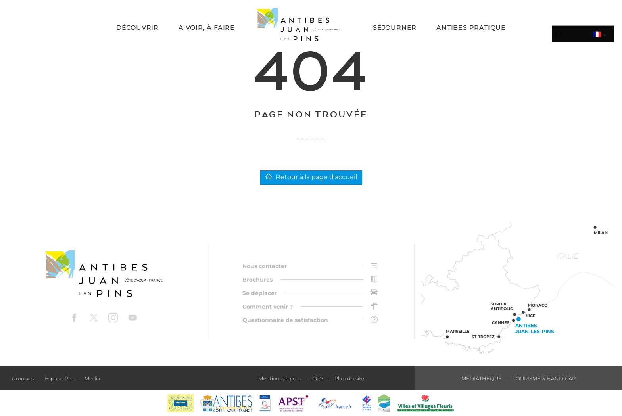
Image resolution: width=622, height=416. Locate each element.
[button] (137, 28)
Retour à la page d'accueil (311, 177)
